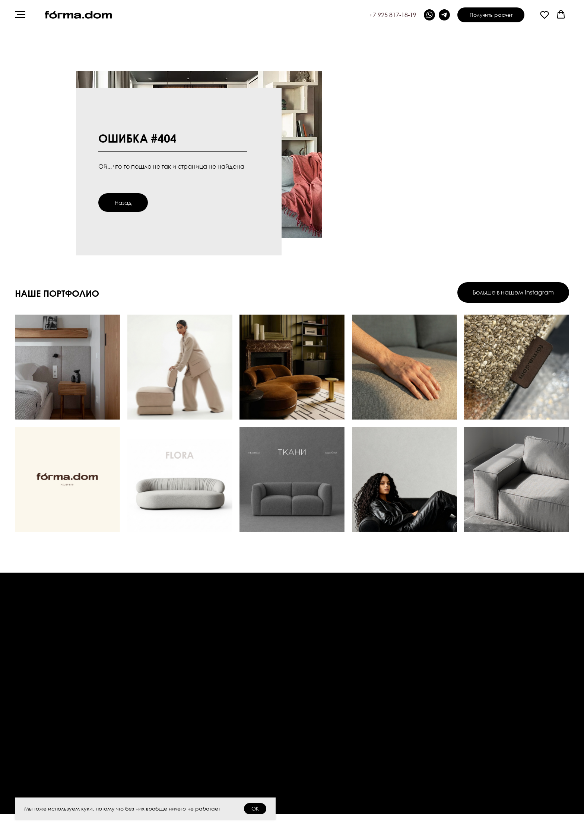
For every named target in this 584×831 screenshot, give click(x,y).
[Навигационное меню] (20, 15)
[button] (544, 14)
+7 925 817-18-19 (392, 15)
